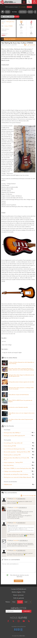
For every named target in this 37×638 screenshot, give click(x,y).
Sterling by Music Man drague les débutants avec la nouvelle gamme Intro (21, 375)
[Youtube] (23, 621)
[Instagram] (18, 621)
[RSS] (29, 621)
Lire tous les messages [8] (28, 495)
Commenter (32, 44)
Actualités (7, 11)
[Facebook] (8, 621)
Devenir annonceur (18, 595)
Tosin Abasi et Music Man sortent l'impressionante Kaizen (20, 420)
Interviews (30, 11)
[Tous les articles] (2, 12)
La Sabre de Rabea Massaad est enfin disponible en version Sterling (21, 363)
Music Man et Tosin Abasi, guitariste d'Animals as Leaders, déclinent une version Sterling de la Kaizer (21, 369)
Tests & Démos (14, 11)
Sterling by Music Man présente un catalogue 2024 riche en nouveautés (21, 388)
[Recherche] (29, 1)
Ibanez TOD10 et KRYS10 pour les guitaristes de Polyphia (20, 401)
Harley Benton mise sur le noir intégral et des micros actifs (21, 413)
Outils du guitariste (18, 598)
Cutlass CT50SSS (8, 26)
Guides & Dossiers (23, 11)
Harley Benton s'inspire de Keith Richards (18, 394)
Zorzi (14, 498)
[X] (13, 621)
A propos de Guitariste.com (18, 589)
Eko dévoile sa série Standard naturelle (18, 407)
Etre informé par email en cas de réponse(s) (19, 575)
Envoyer (18, 581)
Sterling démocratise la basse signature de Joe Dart (21, 382)
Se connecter (22, 7)
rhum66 (15, 507)
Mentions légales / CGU (18, 592)
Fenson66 (15, 540)
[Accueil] (2, 16)
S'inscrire (29, 7)
